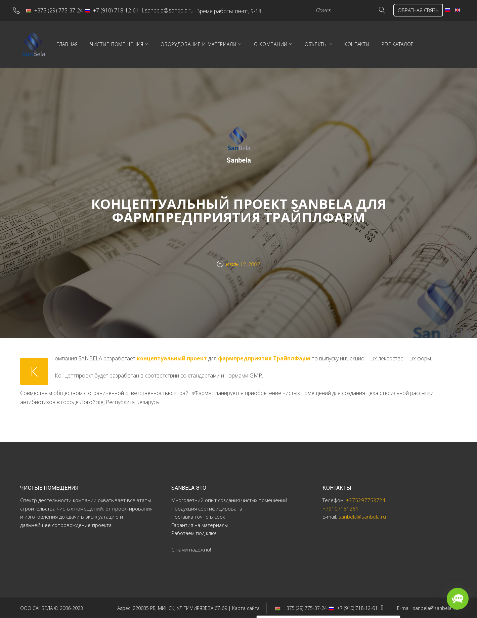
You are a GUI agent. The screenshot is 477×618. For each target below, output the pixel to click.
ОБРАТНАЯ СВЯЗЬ (402, 9)
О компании (314, 43)
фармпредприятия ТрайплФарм (264, 357)
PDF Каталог (441, 43)
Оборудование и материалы (242, 43)
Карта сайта (246, 607)
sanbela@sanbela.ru (182, 9)
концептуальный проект (172, 357)
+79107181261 (340, 507)
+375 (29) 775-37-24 (59, 9)
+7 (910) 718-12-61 (117, 9)
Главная (110, 43)
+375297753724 (365, 499)
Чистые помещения (160, 43)
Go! (362, 10)
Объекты (359, 43)
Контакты (400, 43)
